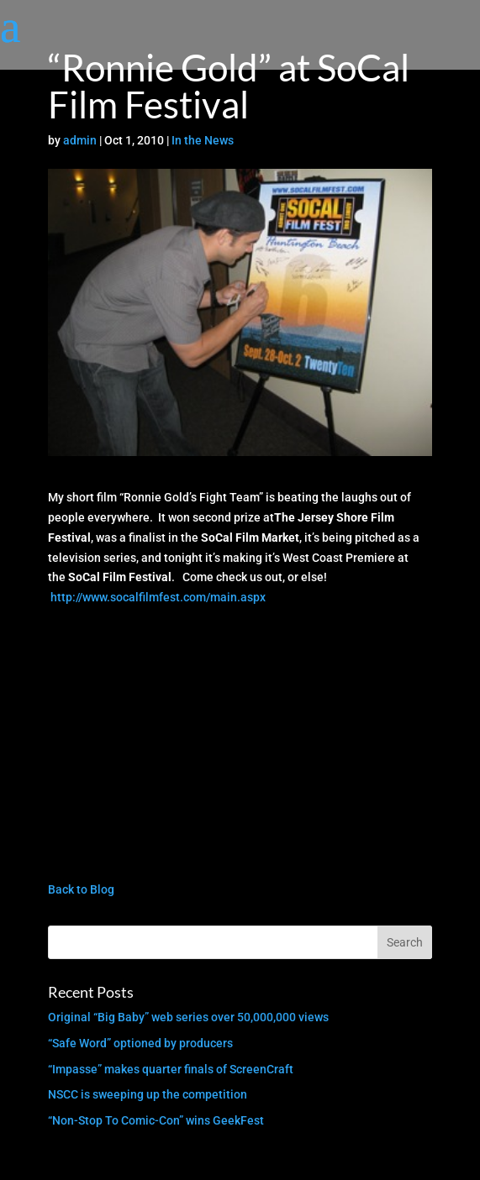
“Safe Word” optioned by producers (140, 1043)
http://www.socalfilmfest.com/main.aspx (158, 597)
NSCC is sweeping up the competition (147, 1094)
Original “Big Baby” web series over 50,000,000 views (188, 1017)
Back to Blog (81, 889)
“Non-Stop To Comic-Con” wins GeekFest (156, 1120)
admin (80, 140)
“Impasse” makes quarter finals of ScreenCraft (170, 1069)
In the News (202, 140)
